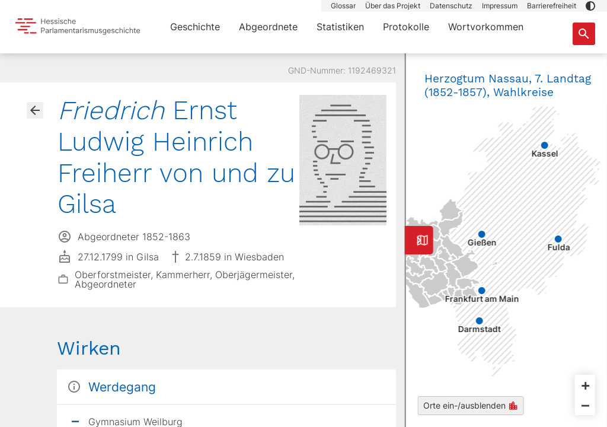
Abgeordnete (268, 27)
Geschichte (195, 27)
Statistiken (340, 27)
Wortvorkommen (485, 27)
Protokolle (406, 27)
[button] (590, 6)
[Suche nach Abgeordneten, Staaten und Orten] (584, 34)
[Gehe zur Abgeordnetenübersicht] (35, 110)
